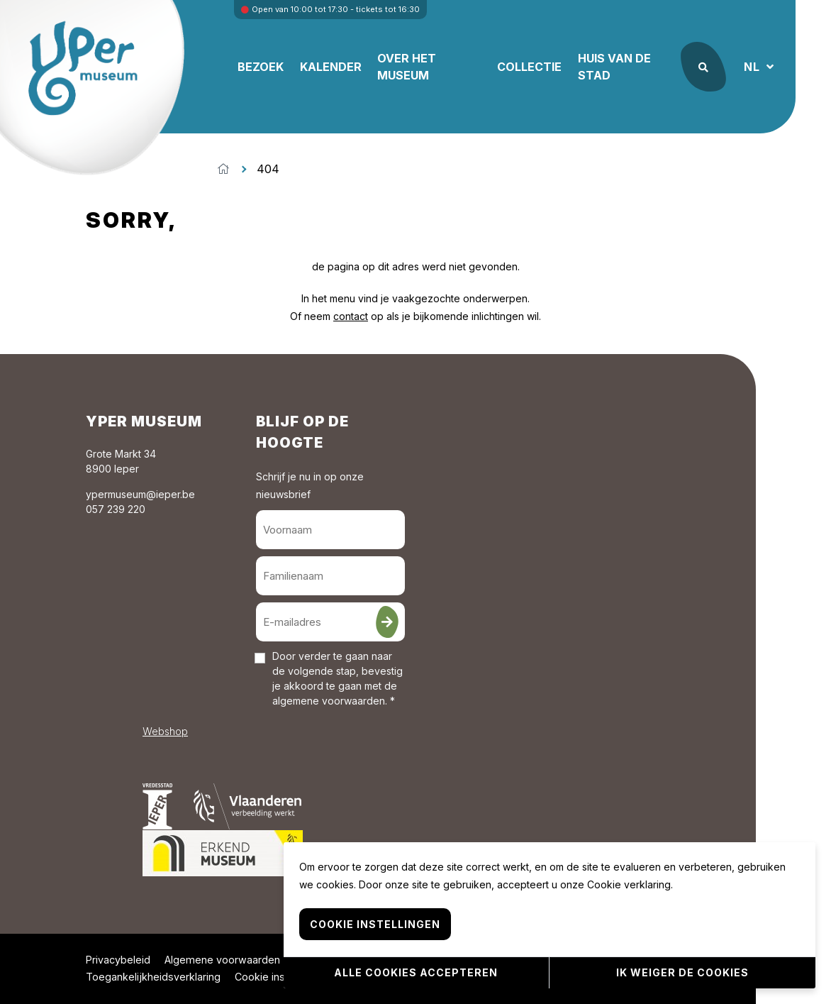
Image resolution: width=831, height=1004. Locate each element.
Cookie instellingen (280, 977)
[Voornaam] (330, 529)
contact (350, 316)
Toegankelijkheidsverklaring (153, 977)
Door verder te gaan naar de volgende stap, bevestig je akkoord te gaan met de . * (337, 678)
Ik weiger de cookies (682, 972)
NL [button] (754, 66)
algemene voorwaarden (328, 701)
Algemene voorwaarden (222, 960)
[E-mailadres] (330, 621)
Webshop (165, 731)
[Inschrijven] (387, 622)
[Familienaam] (330, 575)
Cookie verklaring (629, 885)
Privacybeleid (118, 960)
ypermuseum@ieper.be (140, 494)
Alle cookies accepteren (416, 972)
